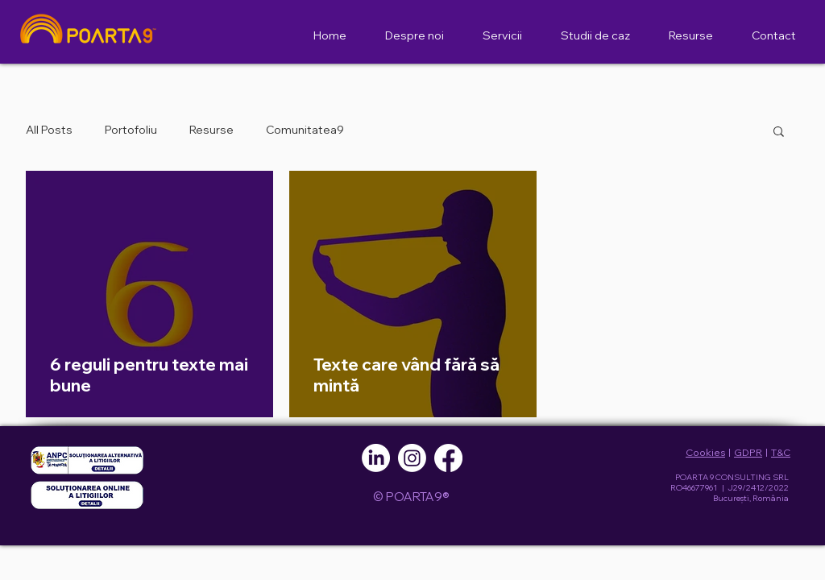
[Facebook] (448, 458)
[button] (778, 132)
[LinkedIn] (376, 458)
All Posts (49, 129)
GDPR (748, 452)
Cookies (705, 452)
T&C (780, 452)
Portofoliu (131, 129)
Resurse (211, 129)
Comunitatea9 (305, 129)
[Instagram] (412, 458)
